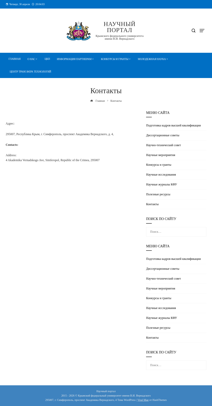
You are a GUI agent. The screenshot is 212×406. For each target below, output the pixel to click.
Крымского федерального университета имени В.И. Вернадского (119, 37)
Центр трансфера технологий (30, 71)
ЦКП (47, 59)
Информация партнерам (74, 59)
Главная (15, 59)
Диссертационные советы (162, 135)
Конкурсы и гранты (114, 59)
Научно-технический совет (163, 145)
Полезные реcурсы (158, 194)
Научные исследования (161, 174)
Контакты (152, 204)
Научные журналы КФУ (161, 184)
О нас (31, 59)
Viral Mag (143, 399)
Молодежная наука (152, 59)
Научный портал (119, 26)
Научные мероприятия (160, 155)
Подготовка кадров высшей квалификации (173, 125)
